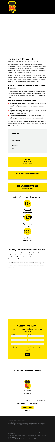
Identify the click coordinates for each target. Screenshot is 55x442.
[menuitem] (14, 138)
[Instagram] (29, 412)
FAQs (27, 176)
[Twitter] (23, 412)
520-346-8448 (27, 390)
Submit (27, 354)
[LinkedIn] (34, 412)
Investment (27, 400)
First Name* (13, 334)
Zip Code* (35, 342)
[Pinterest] (31, 412)
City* (12, 342)
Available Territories (27, 188)
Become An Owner (27, 163)
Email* (12, 338)
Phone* (29, 338)
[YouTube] (26, 412)
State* (23, 342)
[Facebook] (20, 412)
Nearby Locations (34, 403)
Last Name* (30, 334)
